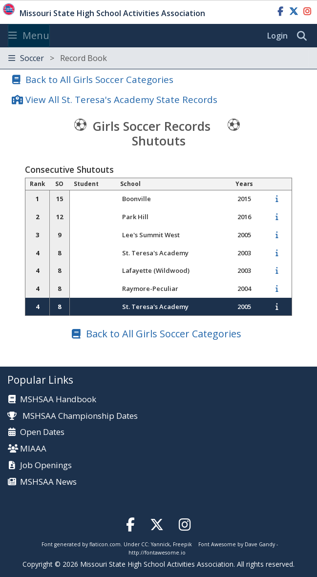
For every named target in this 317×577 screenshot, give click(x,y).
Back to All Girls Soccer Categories (99, 79)
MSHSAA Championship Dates (72, 415)
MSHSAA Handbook (58, 399)
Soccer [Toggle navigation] (57, 58)
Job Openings (46, 465)
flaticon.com (105, 544)
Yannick (160, 544)
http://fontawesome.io (157, 552)
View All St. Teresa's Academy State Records (121, 99)
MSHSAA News (48, 482)
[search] (304, 36)
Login (277, 35)
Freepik (182, 544)
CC (144, 544)
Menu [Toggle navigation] (28, 35)
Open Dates (42, 432)
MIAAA (33, 448)
